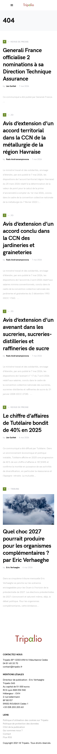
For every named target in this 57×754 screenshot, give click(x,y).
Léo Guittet (11, 86)
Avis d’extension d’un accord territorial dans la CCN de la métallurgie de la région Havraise (28, 137)
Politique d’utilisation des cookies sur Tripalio (25, 720)
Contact (7, 734)
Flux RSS (7, 737)
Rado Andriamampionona (17, 159)
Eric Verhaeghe (13, 567)
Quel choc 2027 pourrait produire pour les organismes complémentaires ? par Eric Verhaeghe (27, 546)
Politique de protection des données (21, 723)
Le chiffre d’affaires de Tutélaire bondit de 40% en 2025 (26, 423)
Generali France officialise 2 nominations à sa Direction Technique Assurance (27, 64)
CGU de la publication (14, 727)
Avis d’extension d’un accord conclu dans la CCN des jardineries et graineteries (28, 238)
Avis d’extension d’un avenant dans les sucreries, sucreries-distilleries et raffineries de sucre (28, 334)
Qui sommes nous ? (13, 730)
